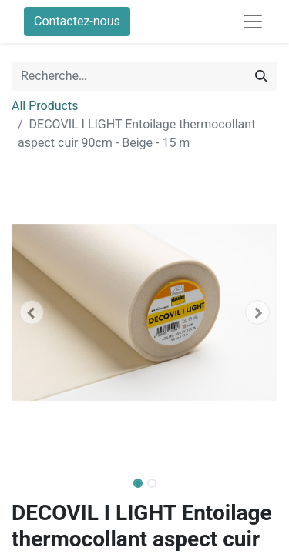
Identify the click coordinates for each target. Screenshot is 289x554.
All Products (45, 105)
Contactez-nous (77, 21)
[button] (32, 312)
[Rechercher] (261, 76)
